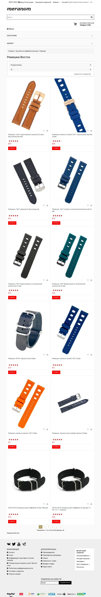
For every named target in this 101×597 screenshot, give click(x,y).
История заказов (83, 558)
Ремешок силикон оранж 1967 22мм (22, 433)
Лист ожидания (82, 564)
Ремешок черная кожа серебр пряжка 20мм (69, 433)
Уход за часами (14, 574)
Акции (45, 558)
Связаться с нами (49, 561)
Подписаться (65, 582)
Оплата (11, 552)
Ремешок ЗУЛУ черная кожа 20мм (21, 358)
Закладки (80, 561)
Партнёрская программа (52, 555)
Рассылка (80, 567)
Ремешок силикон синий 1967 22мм (66, 358)
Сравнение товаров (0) (82, 74)
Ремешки (42, 51)
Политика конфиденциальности (21, 568)
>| (60, 527)
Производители (49, 552)
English (70, 2)
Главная (11, 51)
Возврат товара (48, 564)
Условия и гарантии (16, 571)
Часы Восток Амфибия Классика (27, 51)
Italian (81, 2)
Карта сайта (47, 567)
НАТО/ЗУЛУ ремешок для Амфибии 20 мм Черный (28, 508)
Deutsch (86, 2)
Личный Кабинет (83, 556)
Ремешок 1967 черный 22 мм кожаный (23, 209)
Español (75, 2)
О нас (11, 555)
